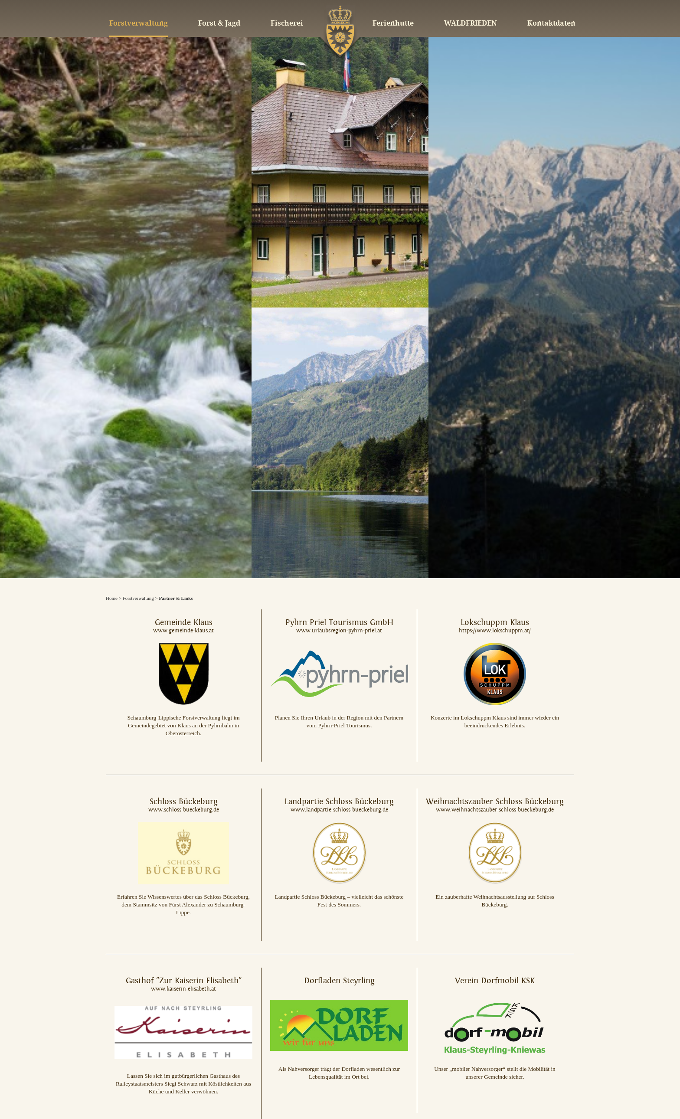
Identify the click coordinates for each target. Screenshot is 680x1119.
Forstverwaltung (138, 598)
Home (112, 598)
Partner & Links (176, 598)
